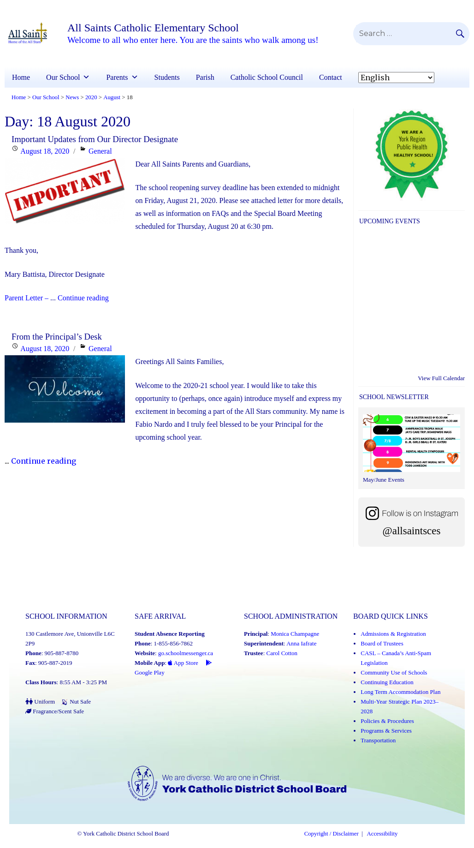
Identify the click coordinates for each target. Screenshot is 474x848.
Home (21, 77)
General (100, 151)
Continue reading (83, 298)
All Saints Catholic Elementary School (153, 28)
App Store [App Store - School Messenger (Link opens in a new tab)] (183, 662)
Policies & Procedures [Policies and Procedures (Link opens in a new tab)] (387, 720)
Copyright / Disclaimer (331, 833)
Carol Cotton (282, 653)
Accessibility (382, 833)
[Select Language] (396, 77)
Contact (330, 77)
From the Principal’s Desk (57, 336)
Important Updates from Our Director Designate (95, 139)
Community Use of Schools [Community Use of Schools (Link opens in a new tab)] (394, 672)
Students (167, 77)
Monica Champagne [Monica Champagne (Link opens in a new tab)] (295, 633)
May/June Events (383, 479)
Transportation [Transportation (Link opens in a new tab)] (378, 740)
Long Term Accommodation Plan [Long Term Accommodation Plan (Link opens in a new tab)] (400, 691)
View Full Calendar (441, 378)
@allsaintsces (412, 531)
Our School (68, 77)
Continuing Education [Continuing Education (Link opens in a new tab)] (387, 682)
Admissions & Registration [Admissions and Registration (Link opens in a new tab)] (393, 633)
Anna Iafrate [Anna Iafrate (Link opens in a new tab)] (301, 643)
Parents (122, 77)
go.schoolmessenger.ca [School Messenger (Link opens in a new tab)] (185, 653)
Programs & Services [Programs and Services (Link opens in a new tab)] (386, 730)
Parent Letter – (26, 298)
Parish (205, 77)
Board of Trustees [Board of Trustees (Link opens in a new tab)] (382, 643)
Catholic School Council (267, 77)
